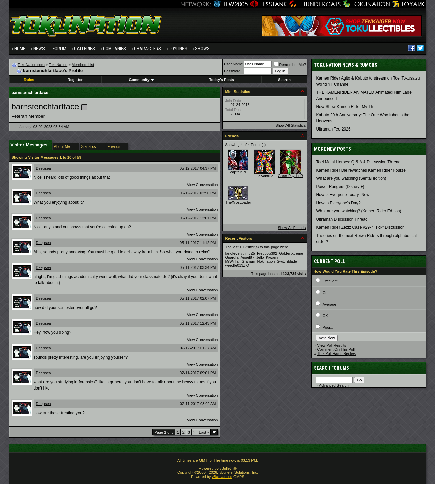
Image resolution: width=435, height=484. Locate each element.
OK (325, 316)
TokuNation (58, 65)
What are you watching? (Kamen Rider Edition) (358, 211)
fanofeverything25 (240, 253)
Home (19, 48)
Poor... (328, 327)
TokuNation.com (31, 65)
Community (141, 79)
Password (232, 71)
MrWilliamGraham (240, 261)
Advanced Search (334, 385)
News (39, 48)
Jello (260, 257)
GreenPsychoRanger (295, 176)
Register (75, 79)
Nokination (266, 261)
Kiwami (272, 257)
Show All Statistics (290, 125)
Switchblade (287, 261)
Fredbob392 (267, 253)
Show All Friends (292, 228)
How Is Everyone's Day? (338, 203)
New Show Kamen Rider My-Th (344, 106)
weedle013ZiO (237, 265)
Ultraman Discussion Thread (341, 219)
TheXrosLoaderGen (241, 202)
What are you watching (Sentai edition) (351, 178)
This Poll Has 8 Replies (336, 353)
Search (284, 79)
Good (327, 293)
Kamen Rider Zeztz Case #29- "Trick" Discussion (360, 227)
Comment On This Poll (336, 349)
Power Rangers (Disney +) (340, 186)
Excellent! (331, 281)
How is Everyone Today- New (342, 194)
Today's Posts (221, 79)
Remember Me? (290, 65)
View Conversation (202, 185)
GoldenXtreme (291, 253)
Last (204, 432)
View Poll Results (331, 345)
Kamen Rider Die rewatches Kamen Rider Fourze (360, 170)
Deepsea (43, 168)
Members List (83, 65)
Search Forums (331, 368)
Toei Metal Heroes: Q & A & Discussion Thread (358, 162)
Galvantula (265, 176)
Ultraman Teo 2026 (333, 129)
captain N (238, 172)
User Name (233, 64)
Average (329, 304)
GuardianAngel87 (239, 257)
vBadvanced (222, 476)
